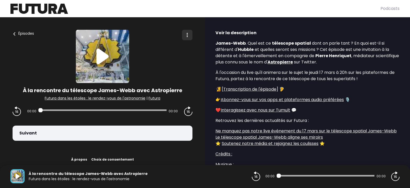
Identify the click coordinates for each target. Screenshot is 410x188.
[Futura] (195, 9)
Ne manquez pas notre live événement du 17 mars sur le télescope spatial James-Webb (306, 131)
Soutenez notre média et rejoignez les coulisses (270, 143)
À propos (79, 159)
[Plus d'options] (187, 35)
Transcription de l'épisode (249, 89)
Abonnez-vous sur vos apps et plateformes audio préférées (282, 100)
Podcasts (390, 8)
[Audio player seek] (102, 110)
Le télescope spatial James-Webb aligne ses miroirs (269, 137)
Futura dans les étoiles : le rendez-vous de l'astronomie (95, 98)
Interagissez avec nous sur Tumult (255, 110)
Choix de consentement (112, 159)
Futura (154, 98)
